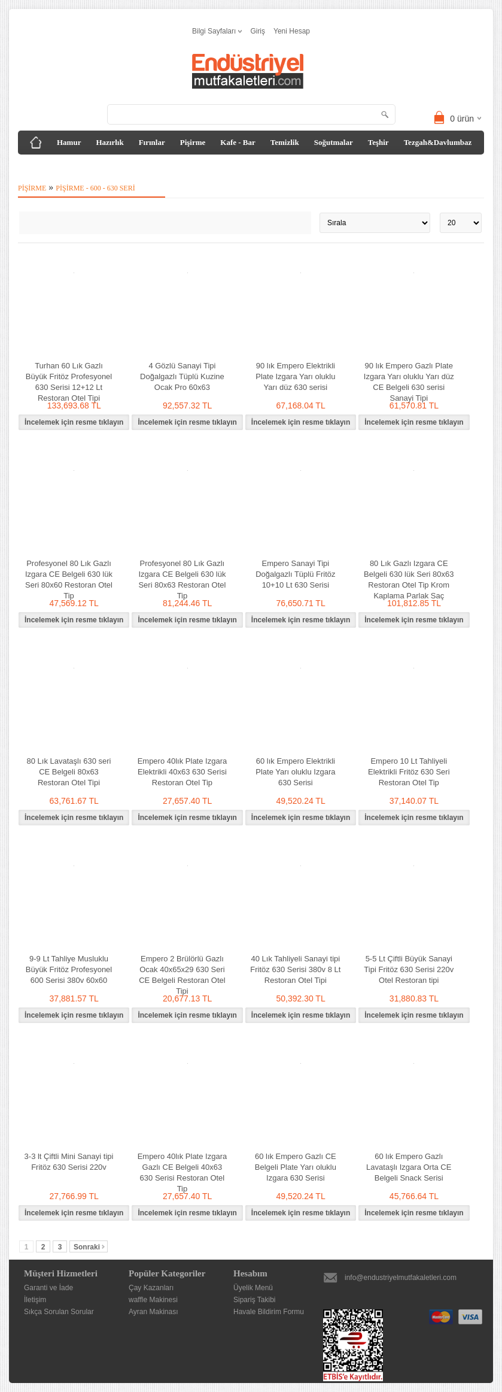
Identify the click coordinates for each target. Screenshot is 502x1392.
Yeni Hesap (291, 31)
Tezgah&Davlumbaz (438, 142)
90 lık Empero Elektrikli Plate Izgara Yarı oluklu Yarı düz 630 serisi (295, 376)
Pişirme (193, 142)
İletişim (35, 1300)
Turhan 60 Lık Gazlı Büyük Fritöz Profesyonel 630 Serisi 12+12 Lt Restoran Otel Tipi (69, 382)
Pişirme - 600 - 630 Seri (95, 188)
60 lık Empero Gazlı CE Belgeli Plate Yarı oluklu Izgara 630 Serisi (295, 1167)
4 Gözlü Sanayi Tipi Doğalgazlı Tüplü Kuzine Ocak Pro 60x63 (182, 376)
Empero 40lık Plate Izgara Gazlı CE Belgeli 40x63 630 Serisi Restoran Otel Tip (182, 1172)
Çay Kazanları (151, 1288)
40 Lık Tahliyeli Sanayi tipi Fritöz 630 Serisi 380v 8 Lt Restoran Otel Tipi (295, 969)
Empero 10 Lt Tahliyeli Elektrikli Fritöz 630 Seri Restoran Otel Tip (409, 771)
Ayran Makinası (153, 1312)
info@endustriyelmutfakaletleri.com (401, 1277)
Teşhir (378, 142)
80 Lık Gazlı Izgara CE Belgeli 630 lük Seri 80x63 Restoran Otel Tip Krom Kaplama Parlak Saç (409, 579)
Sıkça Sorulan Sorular (59, 1312)
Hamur (69, 142)
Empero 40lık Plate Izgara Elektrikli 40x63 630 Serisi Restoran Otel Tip (182, 771)
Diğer (36, 166)
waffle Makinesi (153, 1300)
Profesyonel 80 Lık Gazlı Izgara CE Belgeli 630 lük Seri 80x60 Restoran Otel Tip (68, 579)
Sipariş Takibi (254, 1300)
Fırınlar (152, 142)
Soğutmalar (333, 142)
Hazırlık (109, 142)
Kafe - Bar (237, 142)
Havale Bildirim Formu (268, 1312)
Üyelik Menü (253, 1288)
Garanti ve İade (48, 1288)
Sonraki (89, 1247)
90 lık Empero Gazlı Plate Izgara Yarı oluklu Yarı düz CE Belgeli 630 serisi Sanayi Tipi (409, 382)
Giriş (257, 31)
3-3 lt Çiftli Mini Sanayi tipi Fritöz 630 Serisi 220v (69, 1162)
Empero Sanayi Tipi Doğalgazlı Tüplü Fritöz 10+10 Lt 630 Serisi (295, 574)
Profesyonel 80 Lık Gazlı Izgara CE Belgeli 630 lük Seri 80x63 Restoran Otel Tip (182, 579)
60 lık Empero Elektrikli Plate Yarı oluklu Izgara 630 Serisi (295, 771)
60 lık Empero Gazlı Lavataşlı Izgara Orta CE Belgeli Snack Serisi (408, 1167)
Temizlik (284, 142)
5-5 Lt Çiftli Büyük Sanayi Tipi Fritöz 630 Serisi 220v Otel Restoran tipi (409, 969)
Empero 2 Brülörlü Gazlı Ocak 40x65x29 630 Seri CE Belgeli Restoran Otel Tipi (182, 974)
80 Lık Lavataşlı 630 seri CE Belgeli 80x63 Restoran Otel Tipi (69, 771)
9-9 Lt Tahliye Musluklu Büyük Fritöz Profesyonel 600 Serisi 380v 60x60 (69, 969)
